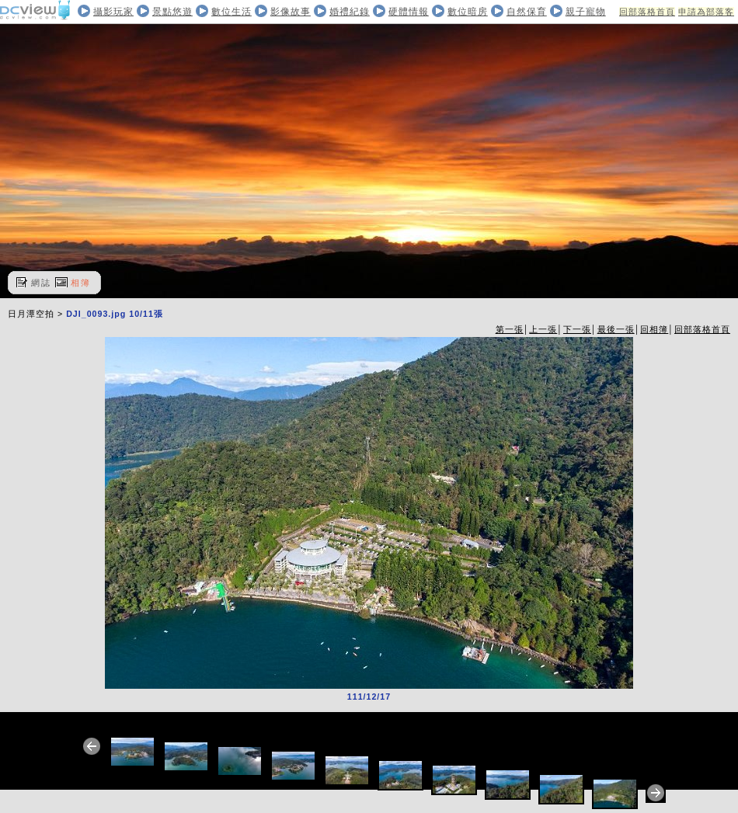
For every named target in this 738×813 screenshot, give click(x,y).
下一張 (577, 329)
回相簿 (654, 329)
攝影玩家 (113, 11)
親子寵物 (586, 11)
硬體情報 (408, 11)
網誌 (41, 282)
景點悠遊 (172, 11)
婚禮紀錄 (349, 11)
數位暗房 (467, 11)
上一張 (543, 329)
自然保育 (527, 11)
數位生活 (231, 11)
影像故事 (290, 11)
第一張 (510, 329)
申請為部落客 (706, 11)
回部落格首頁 (647, 11)
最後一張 (616, 329)
